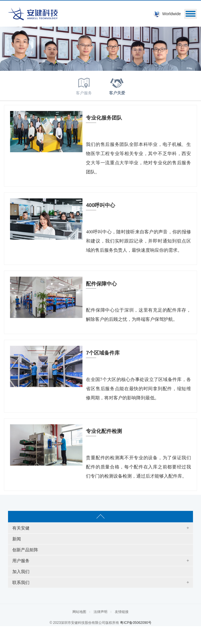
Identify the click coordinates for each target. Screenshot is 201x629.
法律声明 (100, 612)
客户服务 (84, 85)
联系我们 (20, 582)
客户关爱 (117, 85)
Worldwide (171, 13)
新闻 (16, 538)
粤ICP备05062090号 (135, 623)
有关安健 (20, 528)
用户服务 (20, 560)
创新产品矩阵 (25, 549)
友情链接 (122, 612)
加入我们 (20, 571)
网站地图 (79, 612)
